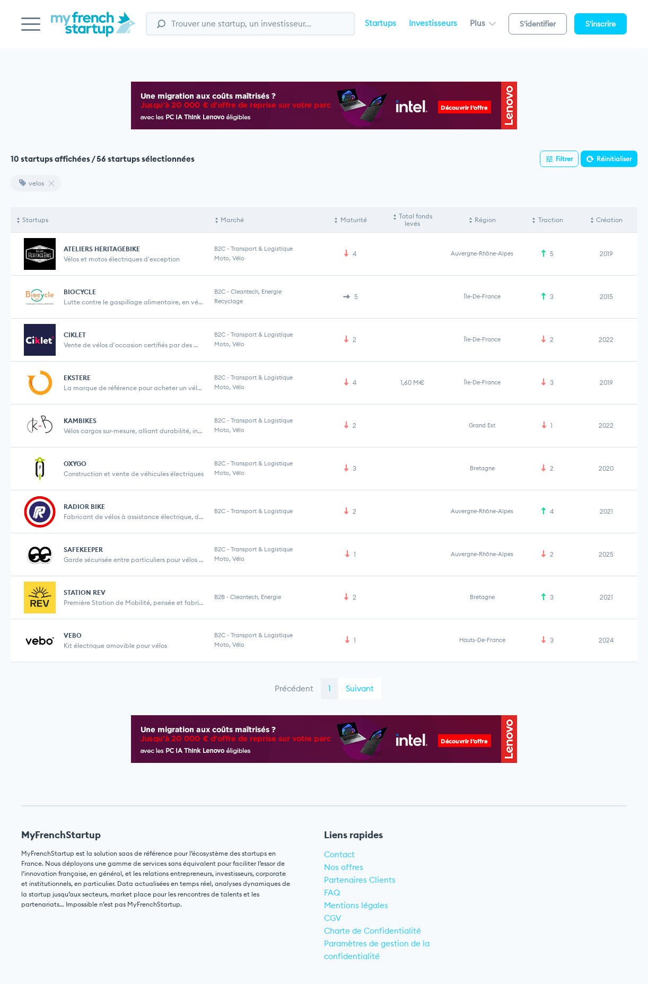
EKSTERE (77, 378)
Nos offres (343, 867)
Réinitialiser (614, 159)
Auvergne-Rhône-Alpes (482, 253)
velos (31, 183)
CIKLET (75, 335)
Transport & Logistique (262, 248)
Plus (483, 23)
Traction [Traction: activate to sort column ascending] (550, 220)
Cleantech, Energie (256, 291)
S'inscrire (600, 24)
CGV (332, 918)
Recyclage (228, 301)
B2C (219, 248)
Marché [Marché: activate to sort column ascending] (232, 220)
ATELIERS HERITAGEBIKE (102, 249)
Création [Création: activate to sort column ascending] (609, 220)
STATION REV (85, 592)
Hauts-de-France (482, 640)
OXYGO (75, 464)
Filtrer (564, 159)
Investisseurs (433, 23)
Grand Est (482, 425)
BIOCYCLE (80, 292)
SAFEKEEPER (83, 550)
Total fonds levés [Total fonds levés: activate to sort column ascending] (415, 219)
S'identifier (538, 24)
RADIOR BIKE (84, 507)
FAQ (332, 893)
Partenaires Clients (360, 880)
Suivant (360, 688)
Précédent (294, 688)
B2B (219, 597)
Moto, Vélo (229, 258)
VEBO (73, 635)
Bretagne (482, 468)
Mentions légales (356, 905)
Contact (339, 854)
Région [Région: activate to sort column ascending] (485, 220)
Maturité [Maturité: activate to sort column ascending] (353, 220)
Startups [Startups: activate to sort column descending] (35, 220)
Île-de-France (482, 296)
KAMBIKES (80, 421)
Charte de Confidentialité (372, 931)
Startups (380, 23)
